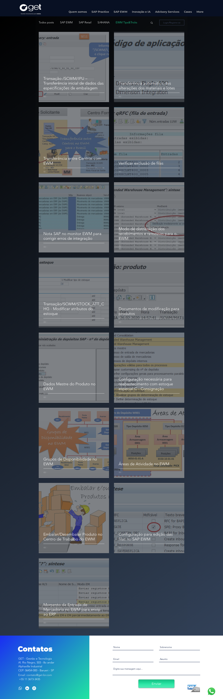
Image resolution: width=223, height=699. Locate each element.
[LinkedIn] (27, 688)
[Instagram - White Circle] (34, 688)
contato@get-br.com (39, 675)
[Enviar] (156, 684)
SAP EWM (66, 22)
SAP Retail (85, 22)
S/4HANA (103, 22)
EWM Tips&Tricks (126, 22)
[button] (151, 23)
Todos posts (46, 22)
